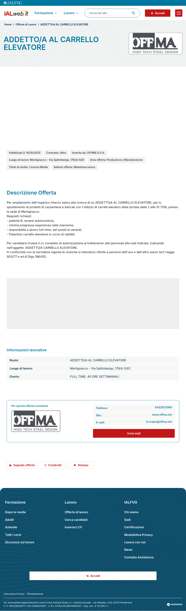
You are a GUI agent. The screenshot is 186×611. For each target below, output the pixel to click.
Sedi (127, 520)
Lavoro (71, 13)
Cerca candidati (76, 520)
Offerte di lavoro (76, 512)
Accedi (158, 13)
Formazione (46, 13)
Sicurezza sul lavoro (19, 542)
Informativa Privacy (14, 593)
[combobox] (112, 13)
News (128, 549)
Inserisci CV (73, 527)
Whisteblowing (35, 593)
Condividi (52, 465)
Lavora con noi (134, 542)
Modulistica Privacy (138, 535)
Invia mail (134, 433)
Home (8, 24)
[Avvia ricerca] (133, 13)
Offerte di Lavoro (26, 24)
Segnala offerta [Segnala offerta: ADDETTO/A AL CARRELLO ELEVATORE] (22, 465)
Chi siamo (131, 512)
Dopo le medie (15, 512)
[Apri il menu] (178, 13)
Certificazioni (134, 527)
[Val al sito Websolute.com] (174, 604)
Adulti (9, 520)
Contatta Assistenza (139, 557)
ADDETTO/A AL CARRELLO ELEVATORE (64, 24)
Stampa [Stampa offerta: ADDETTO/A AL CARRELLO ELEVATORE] (80, 465)
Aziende (11, 527)
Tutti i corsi (13, 535)
